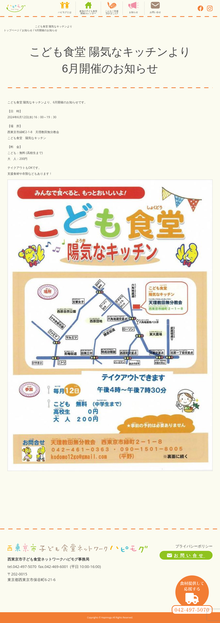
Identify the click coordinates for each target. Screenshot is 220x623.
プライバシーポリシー (194, 546)
